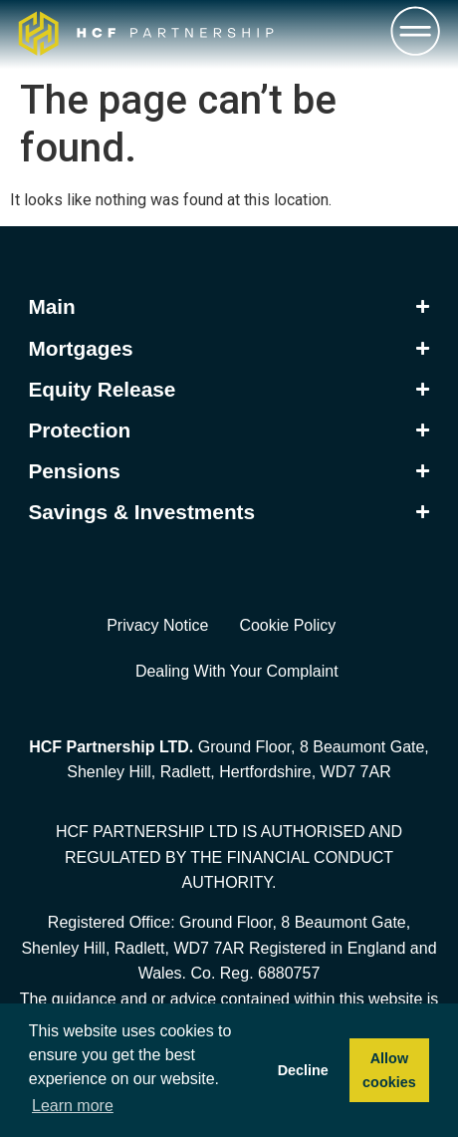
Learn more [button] (73, 1105)
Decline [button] (303, 1070)
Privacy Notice (157, 625)
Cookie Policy (287, 625)
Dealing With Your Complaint (237, 671)
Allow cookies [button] (389, 1070)
